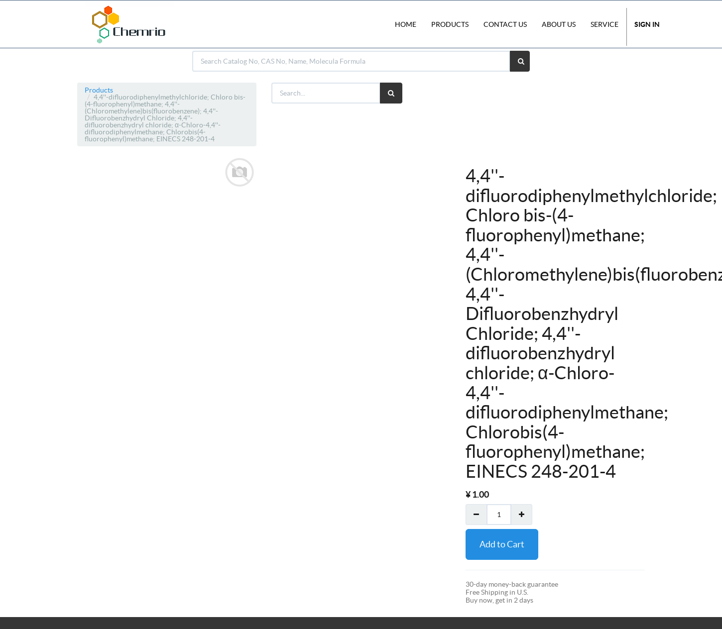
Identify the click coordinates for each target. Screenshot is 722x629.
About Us (559, 24)
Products (99, 90)
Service (604, 24)
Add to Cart (502, 544)
